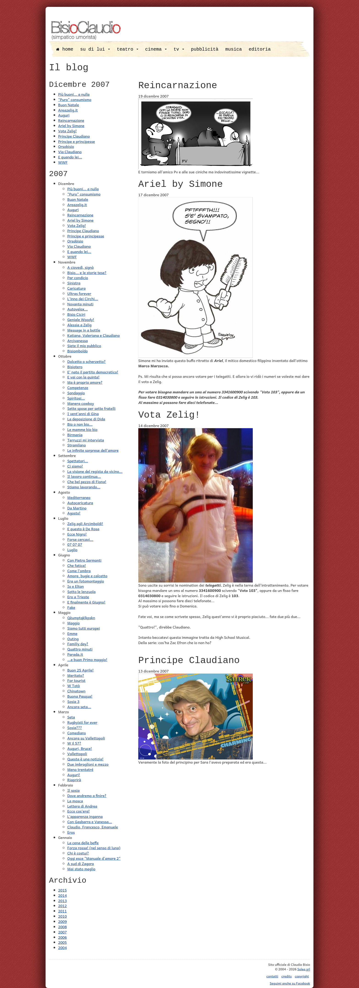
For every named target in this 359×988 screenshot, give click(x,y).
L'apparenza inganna (85, 816)
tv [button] (179, 49)
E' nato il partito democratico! (92, 372)
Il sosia (73, 790)
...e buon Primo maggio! (87, 659)
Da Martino (77, 508)
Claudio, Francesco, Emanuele (92, 827)
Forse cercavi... (80, 539)
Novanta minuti (80, 304)
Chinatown (76, 691)
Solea (303, 969)
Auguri (64, 115)
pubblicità (204, 49)
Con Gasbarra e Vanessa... (89, 822)
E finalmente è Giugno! (86, 602)
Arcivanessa (77, 340)
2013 (62, 901)
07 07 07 (74, 544)
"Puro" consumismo (74, 99)
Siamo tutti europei (83, 628)
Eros (71, 832)
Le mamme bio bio (82, 429)
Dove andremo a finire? (86, 795)
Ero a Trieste (78, 597)
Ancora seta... (79, 707)
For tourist (76, 680)
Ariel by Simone (71, 125)
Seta (71, 717)
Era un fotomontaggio (85, 581)
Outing (73, 639)
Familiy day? (77, 644)
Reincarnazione (71, 120)
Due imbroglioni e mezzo (88, 764)
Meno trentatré (80, 769)
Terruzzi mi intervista (85, 440)
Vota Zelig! (67, 131)
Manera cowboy (80, 403)
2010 (62, 916)
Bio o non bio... (79, 424)
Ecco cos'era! (78, 811)
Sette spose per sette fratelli (91, 408)
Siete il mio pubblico (84, 345)
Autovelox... (77, 309)
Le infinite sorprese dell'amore (93, 450)
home (64, 49)
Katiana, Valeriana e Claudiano (93, 335)
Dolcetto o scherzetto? (86, 361)
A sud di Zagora (80, 863)
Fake (71, 607)
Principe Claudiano (74, 136)
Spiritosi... (76, 398)
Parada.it (75, 654)
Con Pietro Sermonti (84, 560)
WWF (63, 162)
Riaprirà (74, 780)
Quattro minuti (79, 649)
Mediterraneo (78, 497)
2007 (62, 932)
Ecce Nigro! (77, 534)
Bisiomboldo (77, 351)
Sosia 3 (73, 701)
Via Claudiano (70, 152)
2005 (62, 942)
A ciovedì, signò (80, 267)
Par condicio (77, 277)
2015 (62, 890)
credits (286, 976)
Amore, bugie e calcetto (87, 576)
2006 (62, 937)
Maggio (73, 623)
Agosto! (74, 513)
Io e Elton (75, 586)
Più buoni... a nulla (74, 94)
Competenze (77, 387)
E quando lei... (70, 157)
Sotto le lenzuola (81, 591)
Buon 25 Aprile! (80, 670)
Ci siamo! (75, 466)
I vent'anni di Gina (83, 413)
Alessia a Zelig (79, 325)
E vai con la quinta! (83, 377)
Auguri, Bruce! (79, 748)
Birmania (74, 435)
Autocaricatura (80, 503)
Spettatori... (77, 461)
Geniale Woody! (80, 319)
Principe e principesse (76, 141)
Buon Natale (68, 105)
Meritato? (75, 675)
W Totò (73, 686)
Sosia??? (74, 727)
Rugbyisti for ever (82, 722)
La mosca (75, 801)
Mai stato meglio (81, 869)
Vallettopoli (77, 754)
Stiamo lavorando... (84, 487)
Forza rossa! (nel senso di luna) (93, 848)
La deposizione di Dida (86, 419)
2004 (62, 947)
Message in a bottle (83, 330)
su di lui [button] (95, 49)
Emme (72, 633)
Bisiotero (74, 367)
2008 (62, 927)
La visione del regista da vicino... (94, 471)
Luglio (72, 550)
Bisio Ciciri (76, 314)
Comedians (76, 733)
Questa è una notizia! (85, 759)
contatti (272, 976)
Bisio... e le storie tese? (86, 272)
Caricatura (76, 288)
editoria (260, 49)
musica (233, 49)
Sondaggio (76, 393)
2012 (62, 906)
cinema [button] (156, 49)
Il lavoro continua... (84, 476)
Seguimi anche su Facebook (290, 983)
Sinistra (73, 283)
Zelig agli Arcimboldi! (85, 523)
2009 (62, 921)
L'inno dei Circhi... (82, 299)
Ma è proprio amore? (85, 382)
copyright (302, 976)
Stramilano (76, 445)
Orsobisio (66, 146)
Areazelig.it (68, 110)
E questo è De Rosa (83, 529)
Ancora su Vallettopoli (86, 738)
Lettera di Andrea (82, 806)
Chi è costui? (78, 853)
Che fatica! (76, 565)
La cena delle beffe (83, 843)
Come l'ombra (79, 571)
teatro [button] (127, 49)
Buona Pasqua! (79, 696)
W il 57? (74, 743)
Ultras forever (79, 293)
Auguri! (73, 775)
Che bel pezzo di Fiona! (86, 481)
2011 (62, 911)
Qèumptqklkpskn (81, 618)
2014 (62, 895)
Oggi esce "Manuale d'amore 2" (94, 858)
